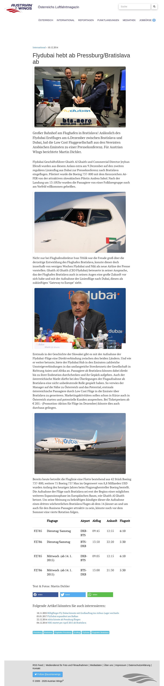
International (65, 20)
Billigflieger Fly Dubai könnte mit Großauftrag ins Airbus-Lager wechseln (83, 613)
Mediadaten (96, 665)
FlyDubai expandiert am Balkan (62, 616)
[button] (45, 594)
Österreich (45, 20)
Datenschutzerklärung (139, 665)
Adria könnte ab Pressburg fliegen (63, 619)
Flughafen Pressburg (63, 632)
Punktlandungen (108, 20)
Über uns (108, 665)
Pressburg (37, 632)
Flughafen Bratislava (100, 632)
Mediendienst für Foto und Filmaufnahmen (67, 665)
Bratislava (48, 632)
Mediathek (129, 20)
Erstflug (77, 632)
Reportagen (86, 20)
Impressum (120, 665)
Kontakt (36, 668)
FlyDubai (86, 632)
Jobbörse (145, 20)
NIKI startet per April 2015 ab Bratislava (66, 622)
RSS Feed (38, 665)
